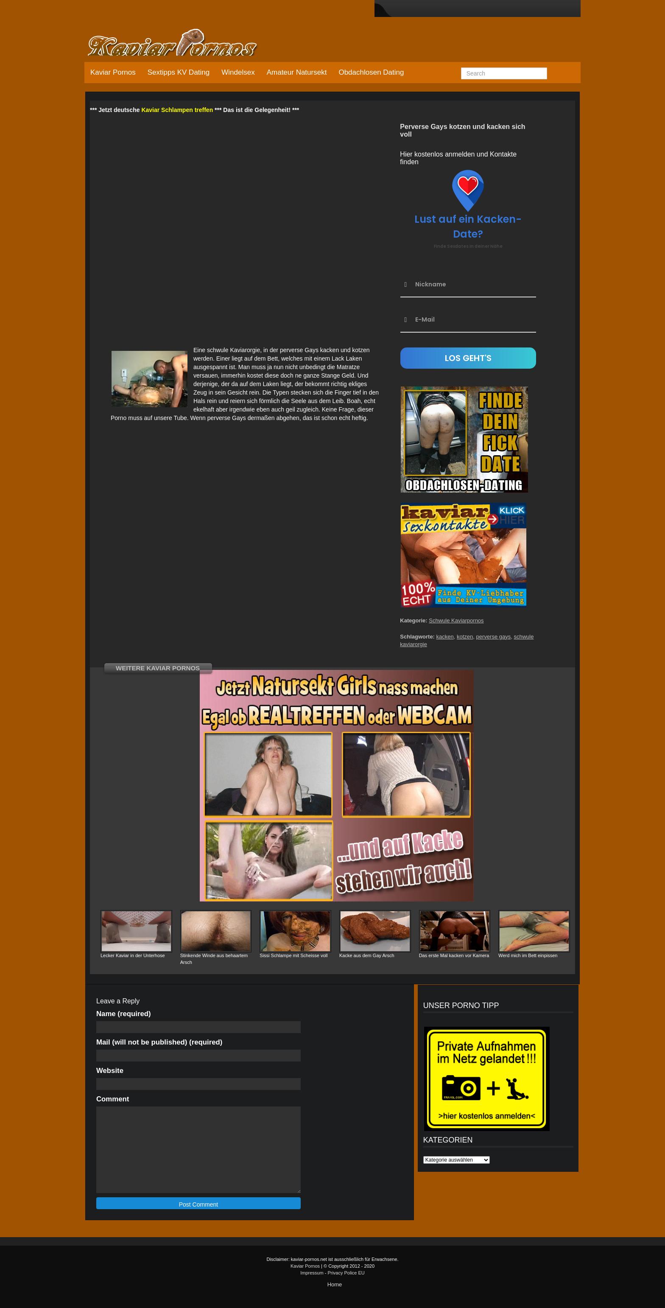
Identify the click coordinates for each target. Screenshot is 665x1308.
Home (334, 1284)
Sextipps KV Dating (179, 72)
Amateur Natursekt (297, 72)
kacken (445, 636)
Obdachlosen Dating (371, 72)
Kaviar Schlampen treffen (177, 109)
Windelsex (237, 72)
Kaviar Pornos (113, 72)
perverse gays (493, 636)
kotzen (465, 636)
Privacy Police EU (345, 1272)
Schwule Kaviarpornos (456, 620)
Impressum (311, 1272)
